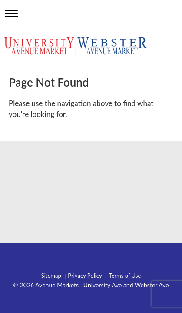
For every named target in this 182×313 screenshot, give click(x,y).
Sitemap (51, 276)
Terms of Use (125, 276)
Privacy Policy (85, 276)
